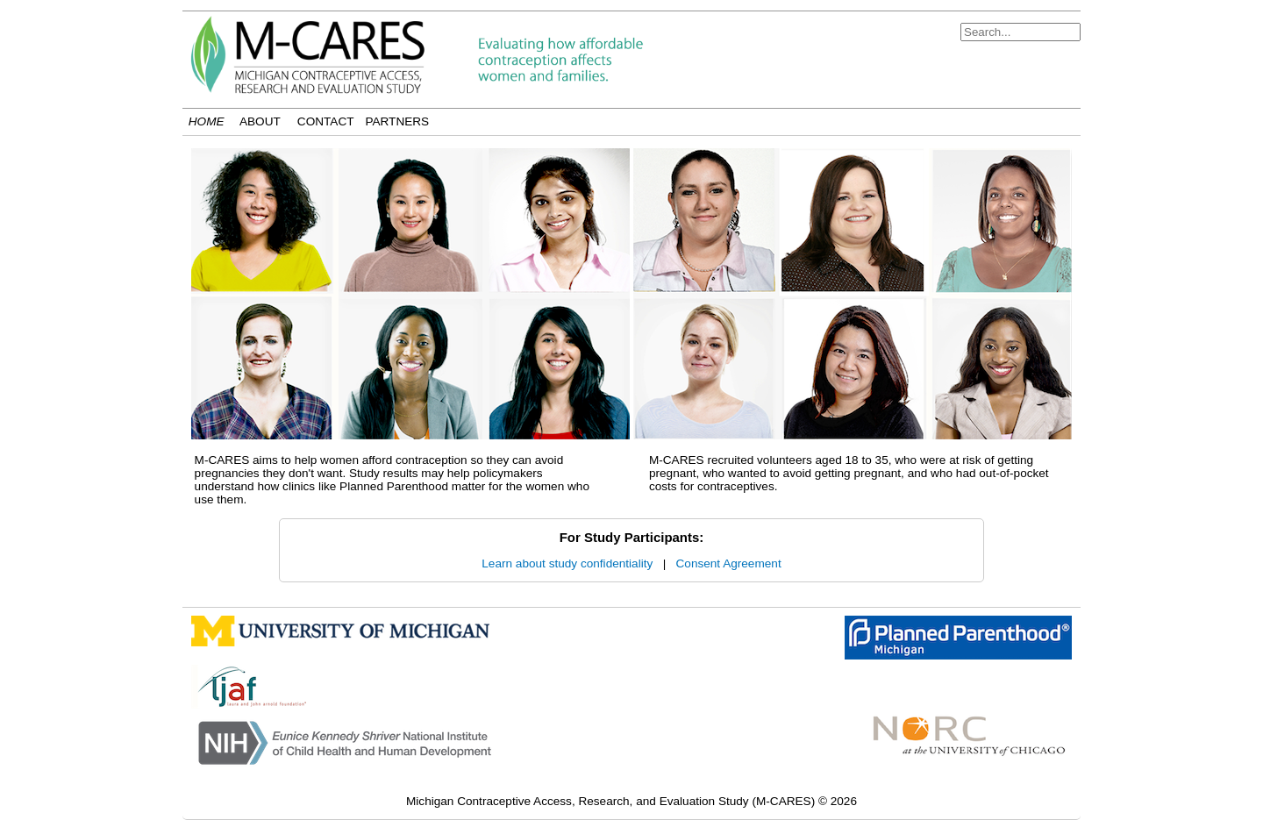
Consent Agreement (728, 563)
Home (207, 121)
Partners (397, 121)
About (260, 121)
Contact (325, 121)
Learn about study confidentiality (567, 563)
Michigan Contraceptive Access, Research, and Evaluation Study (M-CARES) (612, 801)
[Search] (1020, 32)
